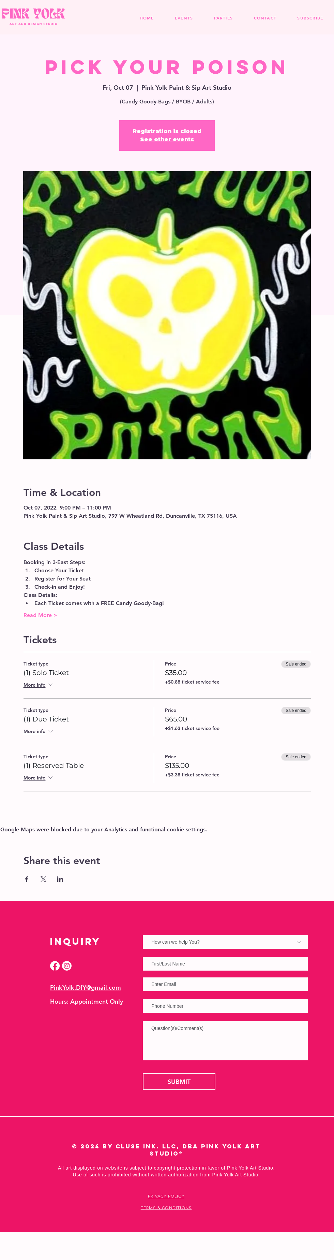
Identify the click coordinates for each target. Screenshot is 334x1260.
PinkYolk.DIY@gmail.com (85, 987)
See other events (167, 139)
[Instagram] (67, 966)
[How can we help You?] (225, 942)
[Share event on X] (43, 879)
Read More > (40, 615)
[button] (223, 18)
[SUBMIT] (179, 1081)
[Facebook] (55, 966)
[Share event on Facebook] (27, 879)
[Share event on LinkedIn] (60, 879)
